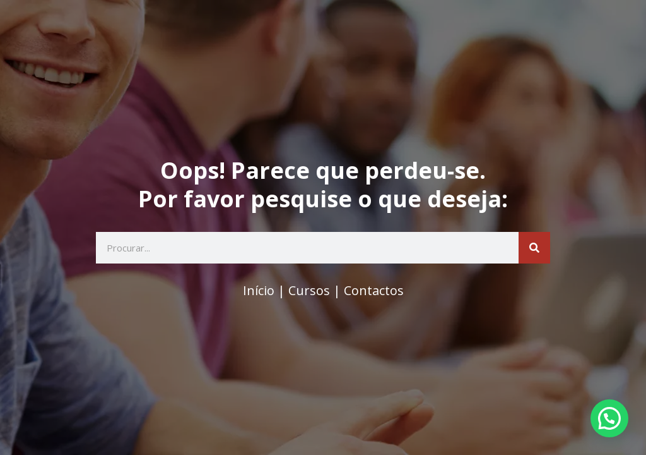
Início (258, 290)
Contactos (374, 290)
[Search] (534, 248)
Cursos (309, 290)
